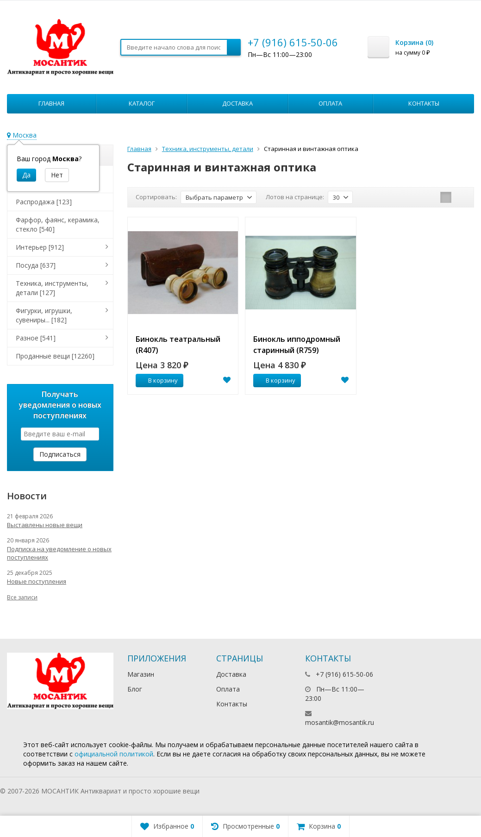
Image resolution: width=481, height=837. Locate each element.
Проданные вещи (55, 356)
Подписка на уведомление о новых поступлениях (59, 553)
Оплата (330, 103)
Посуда (36, 265)
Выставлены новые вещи (44, 525)
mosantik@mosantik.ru (339, 722)
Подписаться (60, 454)
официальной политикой (114, 753)
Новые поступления (36, 581)
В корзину (158, 380)
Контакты (423, 103)
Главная (51, 103)
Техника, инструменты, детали (207, 149)
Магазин (140, 674)
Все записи (22, 597)
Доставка (237, 103)
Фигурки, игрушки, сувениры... (44, 315)
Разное (36, 338)
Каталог (142, 103)
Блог (134, 689)
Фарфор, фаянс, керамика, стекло (58, 224)
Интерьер (40, 247)
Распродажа (44, 201)
